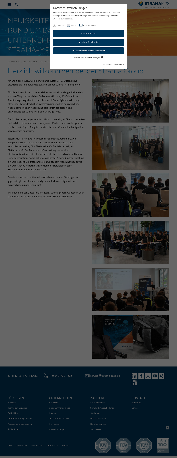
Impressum (107, 64)
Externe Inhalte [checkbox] (89, 25)
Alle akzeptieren (88, 33)
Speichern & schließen (88, 42)
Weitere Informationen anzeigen (88, 57)
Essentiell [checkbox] (61, 25)
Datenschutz (118, 64)
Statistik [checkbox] (74, 25)
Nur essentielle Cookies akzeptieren (88, 51)
